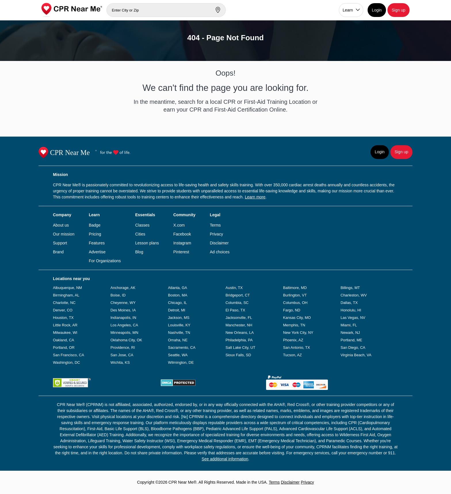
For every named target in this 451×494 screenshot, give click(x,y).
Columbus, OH (295, 302)
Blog (139, 252)
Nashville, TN (179, 332)
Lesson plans (147, 243)
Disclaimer (219, 243)
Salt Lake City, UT (240, 347)
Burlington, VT (295, 295)
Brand (58, 252)
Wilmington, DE (181, 362)
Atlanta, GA (177, 288)
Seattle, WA (178, 355)
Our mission (63, 234)
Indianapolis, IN (123, 317)
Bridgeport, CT (238, 295)
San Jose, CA (121, 355)
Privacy (216, 234)
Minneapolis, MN (124, 332)
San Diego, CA (353, 347)
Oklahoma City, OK (126, 340)
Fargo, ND (291, 310)
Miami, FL (349, 325)
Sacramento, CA (181, 347)
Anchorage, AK (122, 288)
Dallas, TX (349, 302)
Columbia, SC (237, 302)
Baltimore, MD (295, 288)
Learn (348, 10)
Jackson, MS (178, 317)
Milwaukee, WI (65, 332)
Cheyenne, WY (122, 302)
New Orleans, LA (240, 332)
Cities (140, 234)
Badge (94, 225)
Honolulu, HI (351, 310)
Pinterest (181, 252)
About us (61, 225)
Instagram (182, 243)
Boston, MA (177, 295)
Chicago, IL (177, 302)
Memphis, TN (294, 325)
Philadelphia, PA (239, 340)
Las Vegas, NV (353, 317)
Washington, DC (66, 362)
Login (377, 10)
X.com (179, 225)
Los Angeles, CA (124, 325)
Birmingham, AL (66, 295)
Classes (142, 225)
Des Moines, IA (123, 310)
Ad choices (219, 252)
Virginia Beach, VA (356, 355)
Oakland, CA (63, 340)
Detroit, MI (176, 310)
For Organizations (105, 261)
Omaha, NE (178, 340)
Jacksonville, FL (239, 317)
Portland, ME (351, 340)
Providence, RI (122, 347)
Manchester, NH (239, 325)
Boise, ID (118, 295)
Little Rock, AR (65, 325)
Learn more (255, 197)
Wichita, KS (120, 362)
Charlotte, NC (64, 302)
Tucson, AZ (292, 355)
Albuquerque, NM (67, 288)
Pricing (95, 234)
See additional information (225, 459)
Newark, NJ (350, 332)
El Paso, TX (235, 310)
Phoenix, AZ (293, 340)
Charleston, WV (354, 295)
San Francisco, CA (68, 355)
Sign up (398, 10)
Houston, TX (63, 317)
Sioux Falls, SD (238, 355)
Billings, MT (350, 288)
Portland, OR (63, 347)
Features (97, 243)
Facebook (182, 234)
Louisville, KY (179, 325)
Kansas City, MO (297, 317)
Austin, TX (234, 288)
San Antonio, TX (296, 347)
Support (60, 243)
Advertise (97, 252)
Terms (215, 225)
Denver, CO (62, 310)
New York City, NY (298, 332)
